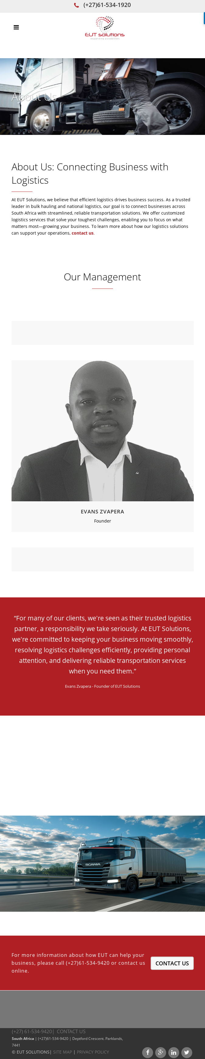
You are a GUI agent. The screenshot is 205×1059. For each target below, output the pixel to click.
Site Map (62, 1052)
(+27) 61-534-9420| (34, 1031)
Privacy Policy (93, 1052)
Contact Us (172, 963)
